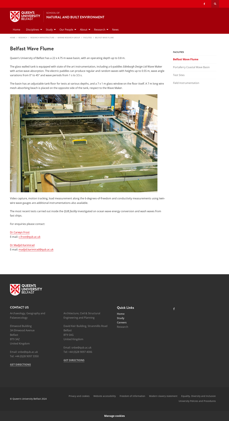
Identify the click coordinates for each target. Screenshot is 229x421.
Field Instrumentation (186, 83)
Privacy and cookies (79, 396)
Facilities (87, 37)
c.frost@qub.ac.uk (29, 237)
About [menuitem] (83, 29)
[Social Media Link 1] (174, 308)
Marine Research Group (69, 37)
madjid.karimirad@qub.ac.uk (36, 249)
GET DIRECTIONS (20, 364)
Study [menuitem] (49, 29)
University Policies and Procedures (197, 401)
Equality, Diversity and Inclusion (198, 396)
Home (12, 37)
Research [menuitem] (99, 29)
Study (120, 318)
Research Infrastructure (42, 37)
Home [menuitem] (16, 29)
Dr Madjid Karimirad (22, 245)
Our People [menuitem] (66, 29)
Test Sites (179, 75)
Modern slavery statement (163, 396)
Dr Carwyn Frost (20, 232)
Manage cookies (114, 416)
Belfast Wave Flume (104, 37)
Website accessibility (104, 396)
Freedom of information (132, 396)
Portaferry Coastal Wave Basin (191, 67)
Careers (122, 322)
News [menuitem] (115, 29)
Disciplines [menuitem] (32, 29)
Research (22, 37)
